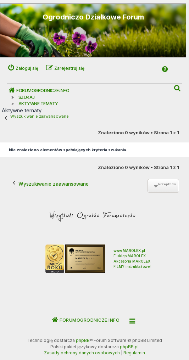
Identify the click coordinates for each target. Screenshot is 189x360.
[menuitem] (177, 88)
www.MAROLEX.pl (129, 250)
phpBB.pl (129, 346)
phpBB (83, 340)
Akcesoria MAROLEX (131, 261)
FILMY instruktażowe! (132, 266)
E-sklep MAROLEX (129, 256)
